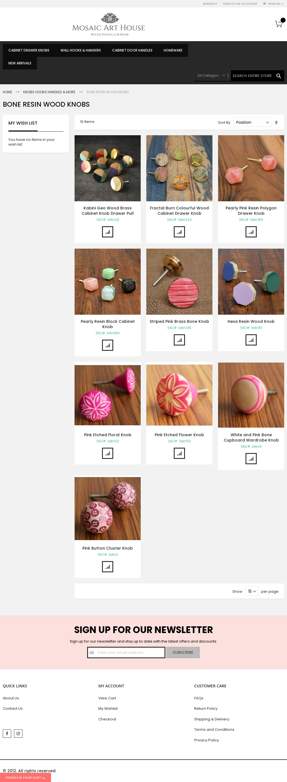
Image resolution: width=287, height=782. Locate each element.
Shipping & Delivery (211, 719)
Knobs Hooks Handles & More (49, 92)
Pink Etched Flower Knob (179, 435)
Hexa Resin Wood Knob (251, 321)
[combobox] (239, 75)
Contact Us (13, 708)
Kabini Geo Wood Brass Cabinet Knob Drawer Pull (108, 210)
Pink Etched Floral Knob (107, 435)
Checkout (107, 719)
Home (8, 92)
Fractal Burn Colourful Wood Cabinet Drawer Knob (179, 210)
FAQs (198, 698)
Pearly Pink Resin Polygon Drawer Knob (251, 210)
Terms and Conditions (214, 729)
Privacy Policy (206, 740)
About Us (11, 698)
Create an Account (240, 4)
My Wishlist (108, 708)
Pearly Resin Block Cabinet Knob (108, 324)
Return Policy (205, 708)
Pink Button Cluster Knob (107, 548)
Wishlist (210, 4)
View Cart (107, 698)
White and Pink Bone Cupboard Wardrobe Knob (251, 437)
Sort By (224, 122)
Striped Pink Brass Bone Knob (179, 321)
